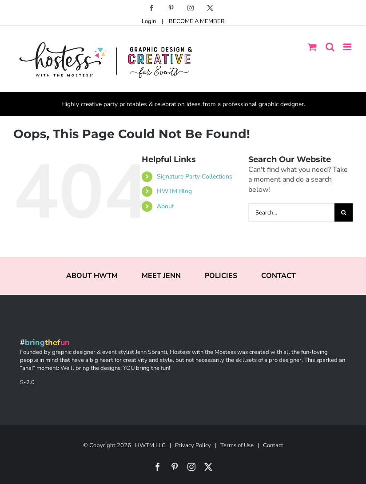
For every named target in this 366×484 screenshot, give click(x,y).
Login (149, 21)
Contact (273, 445)
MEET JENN (161, 276)
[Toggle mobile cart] (312, 47)
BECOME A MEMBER (197, 21)
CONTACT (278, 276)
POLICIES (221, 276)
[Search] (343, 212)
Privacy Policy (193, 445)
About (165, 206)
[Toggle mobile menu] (348, 47)
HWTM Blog (174, 191)
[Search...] (291, 212)
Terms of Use (237, 445)
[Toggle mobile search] (330, 47)
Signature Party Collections (194, 176)
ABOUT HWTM (92, 276)
